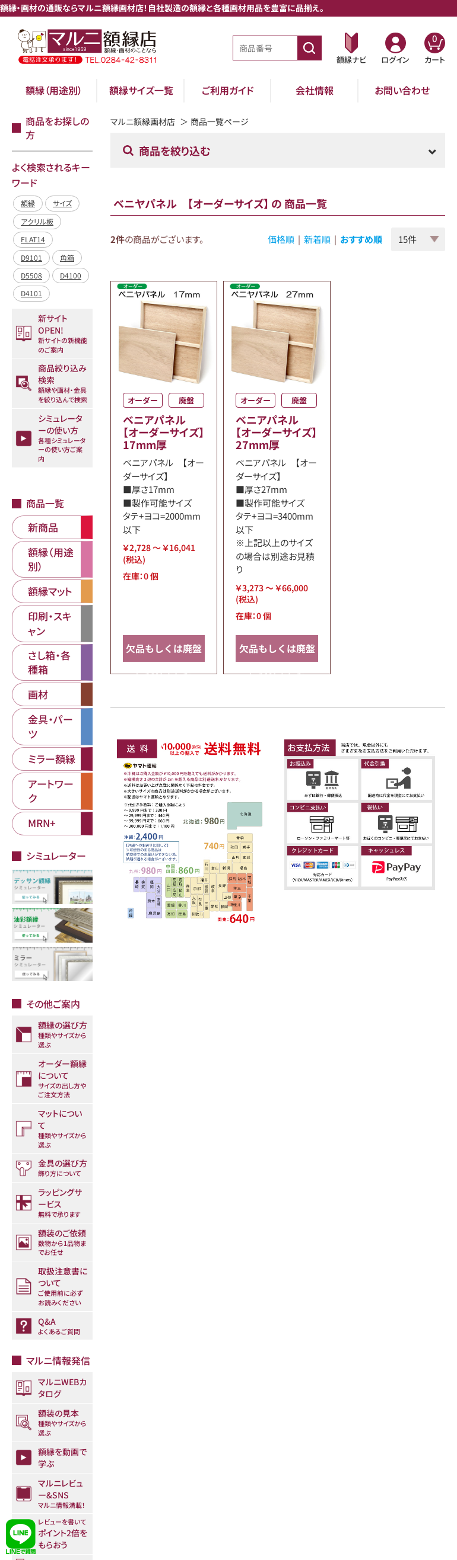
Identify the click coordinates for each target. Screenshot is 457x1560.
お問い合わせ (402, 90)
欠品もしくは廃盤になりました (164, 651)
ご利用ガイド (228, 90)
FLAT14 (33, 239)
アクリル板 (37, 221)
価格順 (281, 239)
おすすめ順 (361, 239)
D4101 (31, 293)
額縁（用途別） (54, 90)
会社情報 (315, 90)
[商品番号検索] (309, 48)
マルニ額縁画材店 (142, 121)
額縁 (28, 203)
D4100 (70, 275)
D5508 (31, 275)
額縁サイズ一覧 (141, 90)
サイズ (62, 203)
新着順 (317, 239)
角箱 (67, 257)
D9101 (31, 257)
